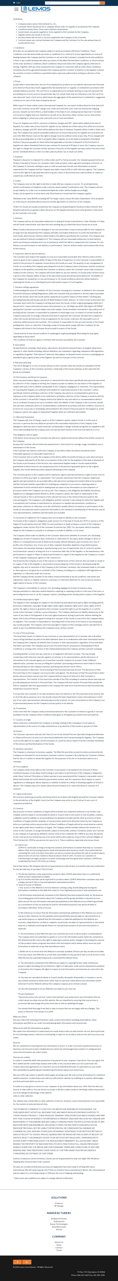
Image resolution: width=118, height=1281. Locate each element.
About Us (59, 1242)
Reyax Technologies (59, 1224)
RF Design (59, 1206)
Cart (16, 3)
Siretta (59, 1229)
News (59, 1245)
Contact (59, 1247)
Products (59, 1203)
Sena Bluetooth (59, 1227)
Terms (59, 1250)
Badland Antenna (59, 1218)
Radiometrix (59, 1221)
